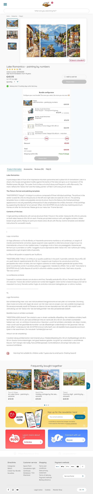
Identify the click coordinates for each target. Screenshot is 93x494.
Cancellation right (29, 468)
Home (8, 16)
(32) (14, 69)
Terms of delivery (45, 475)
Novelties (11, 473)
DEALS (10, 468)
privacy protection (71, 423)
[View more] (88, 386)
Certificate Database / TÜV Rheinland (29, 473)
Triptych (21, 16)
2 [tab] (46, 405)
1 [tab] (44, 405)
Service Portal (74, 476)
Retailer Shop (57, 490)
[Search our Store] (46, 11)
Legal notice (38, 490)
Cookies (47, 490)
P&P (16, 79)
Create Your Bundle (14, 471)
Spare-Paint (27, 466)
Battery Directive (45, 480)
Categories (14, 16)
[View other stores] (52, 3)
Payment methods (45, 477)
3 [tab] (48, 405)
